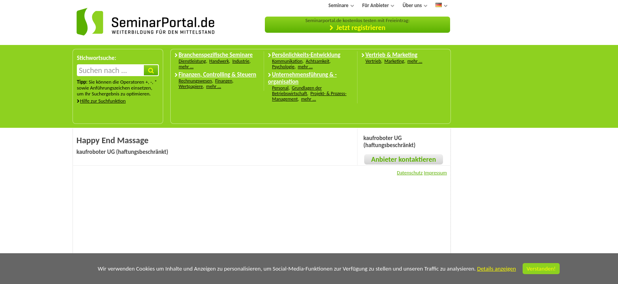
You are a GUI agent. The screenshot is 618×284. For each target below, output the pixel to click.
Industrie (240, 61)
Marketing (394, 61)
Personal (280, 88)
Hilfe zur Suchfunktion (103, 101)
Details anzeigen (496, 268)
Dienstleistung (192, 61)
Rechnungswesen (195, 81)
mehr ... (186, 66)
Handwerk (219, 61)
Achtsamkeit (317, 61)
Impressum (435, 173)
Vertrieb (373, 61)
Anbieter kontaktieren (403, 159)
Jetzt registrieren (360, 27)
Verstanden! (541, 268)
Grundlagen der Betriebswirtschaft (297, 90)
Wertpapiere (191, 86)
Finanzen (223, 81)
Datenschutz (410, 173)
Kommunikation (287, 61)
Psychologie (283, 66)
